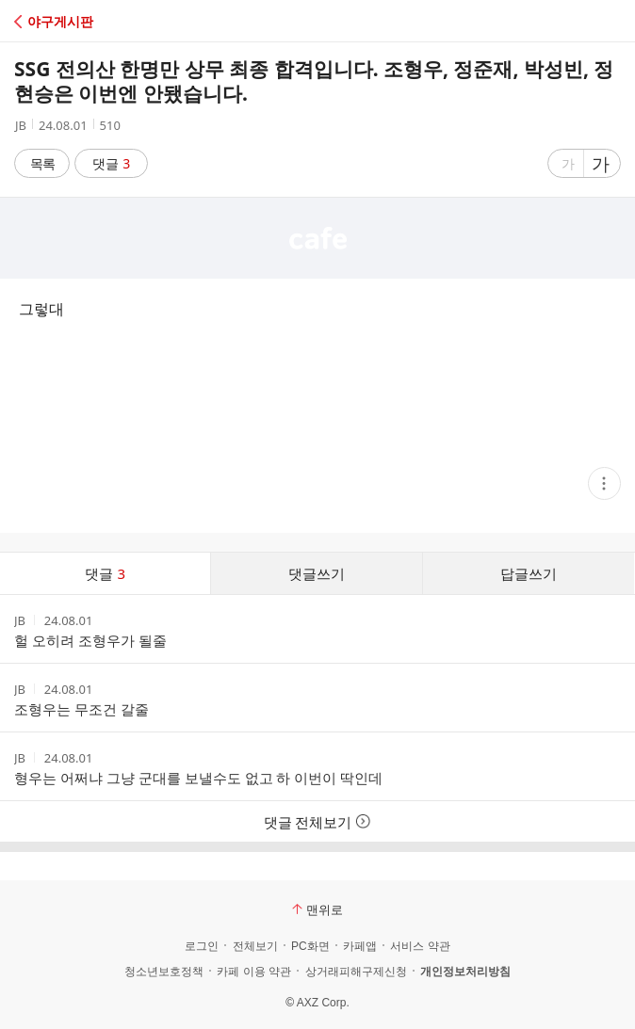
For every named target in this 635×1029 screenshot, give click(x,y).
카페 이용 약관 (254, 971)
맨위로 (317, 909)
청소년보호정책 (164, 971)
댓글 (111, 163)
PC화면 (310, 946)
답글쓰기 (528, 573)
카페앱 (360, 946)
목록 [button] (42, 163)
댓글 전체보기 (318, 821)
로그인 (202, 946)
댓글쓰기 (316, 573)
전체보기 (255, 946)
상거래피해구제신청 (356, 971)
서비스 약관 (419, 946)
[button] (96, 21)
